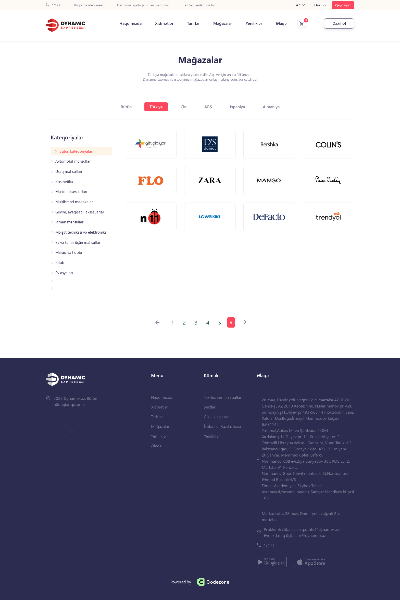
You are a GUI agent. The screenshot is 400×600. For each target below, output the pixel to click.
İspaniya (237, 106)
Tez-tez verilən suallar (199, 5)
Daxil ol (320, 5)
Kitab (59, 262)
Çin (183, 106)
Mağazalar (222, 23)
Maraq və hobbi (68, 252)
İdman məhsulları (69, 222)
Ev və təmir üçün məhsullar (77, 242)
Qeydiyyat (343, 5)
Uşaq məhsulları (68, 171)
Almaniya (271, 106)
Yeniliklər (254, 23)
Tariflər (193, 23)
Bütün (126, 106)
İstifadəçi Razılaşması (222, 426)
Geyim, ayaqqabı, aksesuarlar (79, 212)
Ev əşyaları (64, 272)
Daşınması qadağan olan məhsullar (143, 5)
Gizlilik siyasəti (217, 416)
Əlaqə (281, 23)
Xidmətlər (164, 23)
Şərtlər (210, 407)
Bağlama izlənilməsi (88, 5)
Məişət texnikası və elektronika (81, 232)
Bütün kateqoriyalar (75, 151)
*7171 (53, 5)
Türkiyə (156, 106)
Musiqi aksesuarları (71, 191)
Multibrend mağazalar (74, 201)
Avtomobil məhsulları (73, 161)
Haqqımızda (130, 23)
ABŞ (208, 106)
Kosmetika (64, 181)
